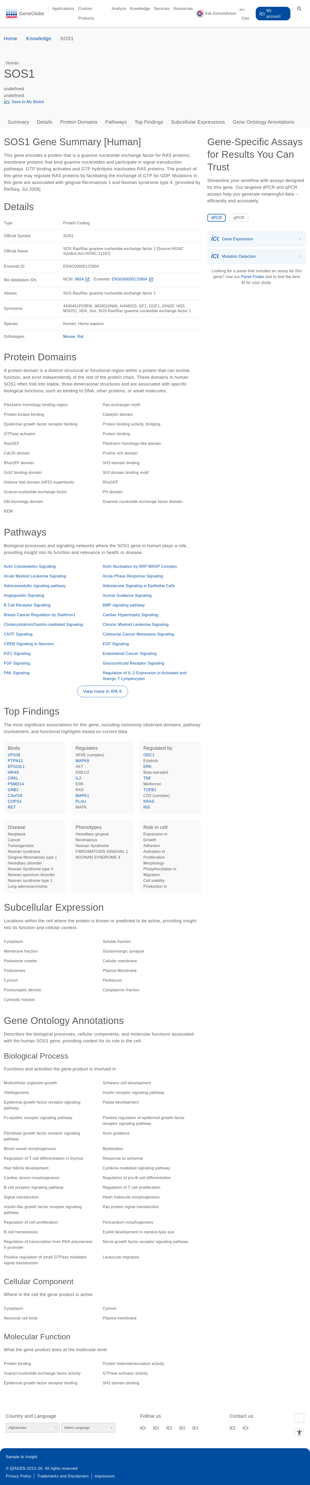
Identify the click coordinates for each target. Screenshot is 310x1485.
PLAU (81, 801)
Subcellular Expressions (198, 122)
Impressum (105, 1476)
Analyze (119, 9)
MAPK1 (82, 796)
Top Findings (149, 122)
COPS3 (14, 801)
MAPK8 (82, 761)
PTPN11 (15, 761)
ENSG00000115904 (133, 279)
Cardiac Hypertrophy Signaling (130, 615)
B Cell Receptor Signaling (27, 605)
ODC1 (149, 755)
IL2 (78, 778)
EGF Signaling (116, 644)
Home (10, 38)
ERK (147, 767)
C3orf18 (15, 796)
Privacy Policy (18, 1476)
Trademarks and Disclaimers (63, 1476)
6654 (83, 279)
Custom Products (86, 13)
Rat (81, 336)
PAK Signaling (17, 673)
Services (162, 9)
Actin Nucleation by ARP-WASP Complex (140, 566)
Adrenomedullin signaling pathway (35, 586)
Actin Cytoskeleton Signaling (30, 566)
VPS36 (14, 755)
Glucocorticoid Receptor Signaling (133, 663)
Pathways (116, 122)
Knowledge (140, 9)
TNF (147, 778)
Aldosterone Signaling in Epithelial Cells (139, 586)
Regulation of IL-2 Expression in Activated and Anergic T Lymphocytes (144, 676)
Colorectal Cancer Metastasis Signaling (138, 634)
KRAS (148, 801)
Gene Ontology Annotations (263, 122)
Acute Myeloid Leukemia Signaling (35, 576)
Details (44, 122)
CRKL (13, 778)
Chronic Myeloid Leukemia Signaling (136, 624)
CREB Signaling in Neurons (29, 644)
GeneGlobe (31, 13)
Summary (18, 122)
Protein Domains (78, 122)
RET (12, 807)
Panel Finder (252, 277)
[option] (12, 63)
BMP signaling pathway (124, 605)
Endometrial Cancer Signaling (130, 654)
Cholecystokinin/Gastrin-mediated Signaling (43, 624)
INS (146, 807)
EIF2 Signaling (17, 654)
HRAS (13, 772)
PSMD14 (16, 784)
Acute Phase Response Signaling (133, 576)
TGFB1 (149, 790)
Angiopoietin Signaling (24, 595)
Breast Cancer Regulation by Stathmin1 (40, 615)
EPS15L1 (16, 767)
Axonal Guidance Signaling (127, 595)
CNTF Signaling (18, 634)
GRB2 (13, 790)
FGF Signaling (17, 663)
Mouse (69, 336)
